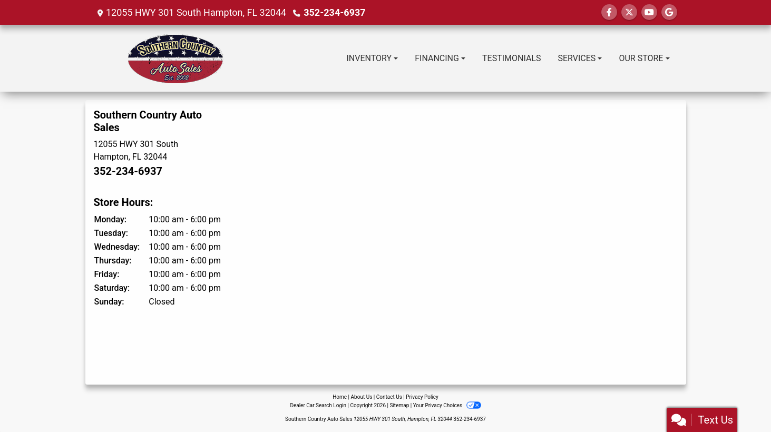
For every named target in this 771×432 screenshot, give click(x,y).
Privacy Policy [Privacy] (422, 397)
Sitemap (399, 405)
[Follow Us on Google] (669, 12)
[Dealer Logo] (168, 58)
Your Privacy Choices (447, 405)
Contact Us (389, 397)
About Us (362, 397)
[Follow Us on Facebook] (609, 12)
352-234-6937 (334, 12)
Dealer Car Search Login (318, 405)
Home (340, 397)
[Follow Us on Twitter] (629, 12)
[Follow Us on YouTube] (649, 12)
